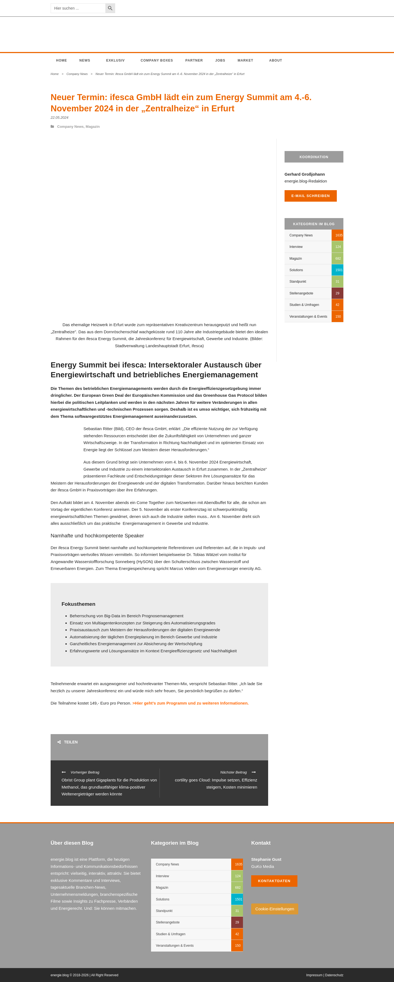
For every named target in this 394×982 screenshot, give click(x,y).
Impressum (314, 975)
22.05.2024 (59, 117)
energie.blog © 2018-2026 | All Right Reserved (84, 975)
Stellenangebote (301, 293)
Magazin (93, 126)
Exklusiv (115, 60)
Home (61, 60)
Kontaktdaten (274, 881)
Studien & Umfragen (304, 305)
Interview (296, 247)
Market (245, 60)
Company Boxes (157, 60)
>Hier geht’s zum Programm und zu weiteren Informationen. (190, 703)
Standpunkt (297, 281)
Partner (194, 60)
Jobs (220, 60)
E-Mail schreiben (310, 196)
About (275, 60)
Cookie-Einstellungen (274, 908)
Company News (77, 74)
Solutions (296, 270)
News (84, 60)
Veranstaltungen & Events (308, 316)
